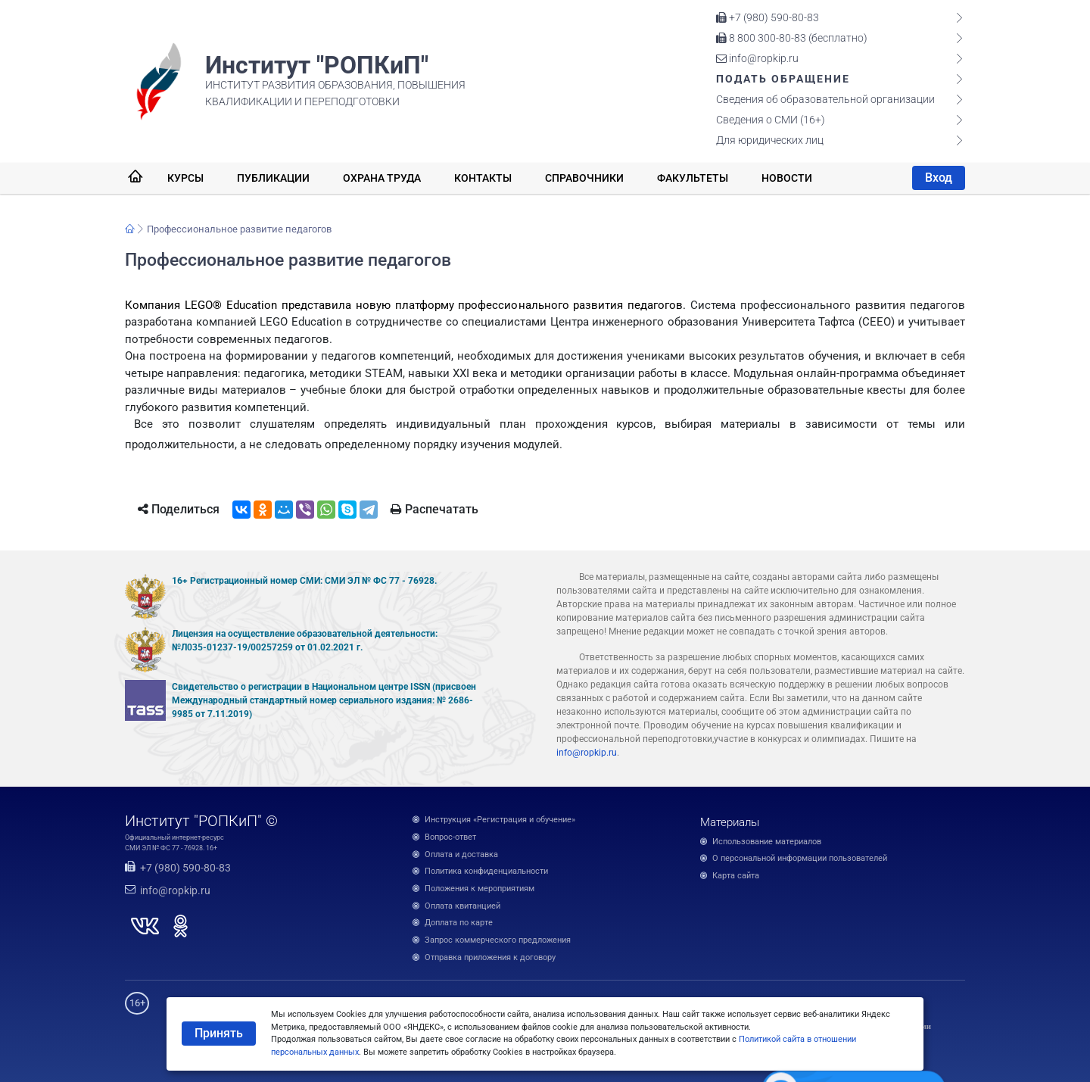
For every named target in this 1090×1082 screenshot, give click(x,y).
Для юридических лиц (770, 140)
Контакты (483, 178)
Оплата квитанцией (462, 906)
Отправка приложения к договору (490, 957)
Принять (219, 1033)
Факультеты (692, 178)
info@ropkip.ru (757, 58)
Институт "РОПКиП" (316, 65)
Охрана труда (382, 178)
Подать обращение (783, 79)
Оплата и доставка (461, 854)
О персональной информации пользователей (799, 858)
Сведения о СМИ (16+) (770, 120)
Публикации (273, 178)
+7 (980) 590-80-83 (767, 17)
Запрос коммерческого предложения (498, 940)
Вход (938, 177)
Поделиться (179, 509)
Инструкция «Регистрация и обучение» (500, 820)
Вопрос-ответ (450, 837)
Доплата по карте (459, 923)
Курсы (185, 178)
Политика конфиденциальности (486, 871)
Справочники (584, 178)
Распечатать (434, 509)
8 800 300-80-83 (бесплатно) (791, 38)
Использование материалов (766, 842)
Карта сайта (735, 876)
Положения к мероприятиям (479, 888)
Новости (786, 178)
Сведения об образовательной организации (825, 99)
